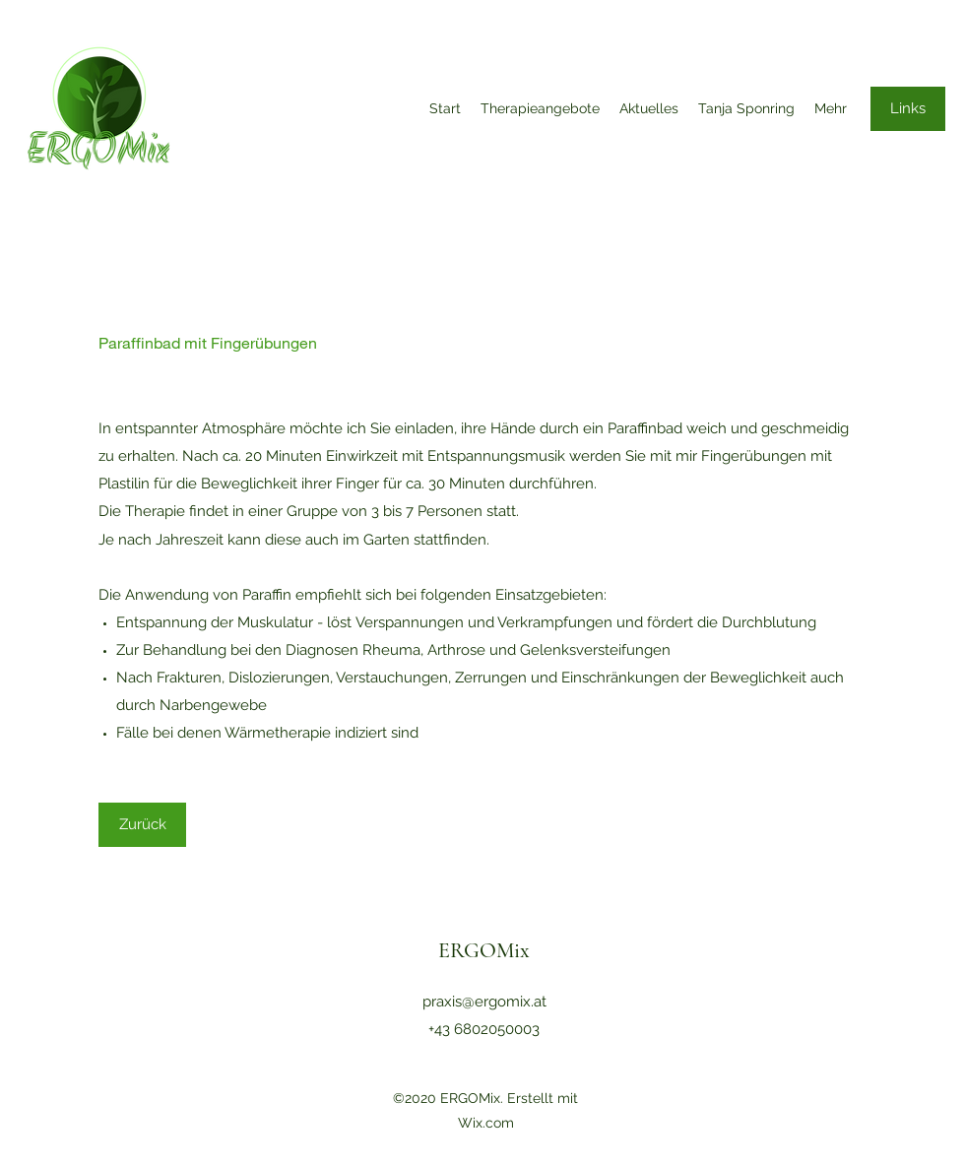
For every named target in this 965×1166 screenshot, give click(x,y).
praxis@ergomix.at (484, 1001)
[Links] (907, 109)
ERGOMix (484, 950)
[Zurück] (142, 825)
